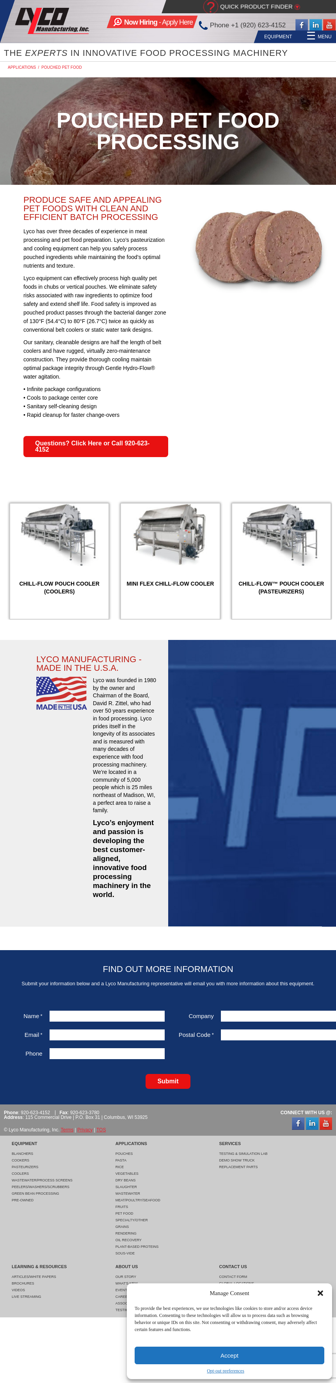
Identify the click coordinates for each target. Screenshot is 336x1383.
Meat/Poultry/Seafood (138, 1200)
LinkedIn (315, 25)
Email (34, 1034)
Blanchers (22, 1154)
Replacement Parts (238, 1167)
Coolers (20, 1174)
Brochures (23, 1283)
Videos (18, 1290)
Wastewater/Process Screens (42, 1180)
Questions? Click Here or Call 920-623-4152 (92, 446)
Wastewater (128, 1193)
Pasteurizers (25, 1167)
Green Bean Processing (35, 1193)
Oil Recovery (129, 1240)
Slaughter (126, 1187)
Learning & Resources (262, 36)
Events (123, 1290)
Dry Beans (126, 1180)
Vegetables (127, 1174)
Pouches (124, 1154)
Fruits (122, 1207)
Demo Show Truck (237, 1160)
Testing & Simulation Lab (243, 1154)
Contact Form (233, 1277)
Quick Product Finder (256, 6)
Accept (229, 1355)
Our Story (126, 1277)
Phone (33, 1053)
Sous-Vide (125, 1253)
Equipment (127, 36)
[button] (320, 1293)
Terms (67, 1130)
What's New (127, 1283)
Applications (169, 36)
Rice (120, 1167)
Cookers (20, 1160)
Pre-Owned (23, 1200)
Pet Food (124, 1213)
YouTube (329, 25)
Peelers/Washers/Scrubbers (40, 1187)
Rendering (126, 1233)
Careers (124, 1297)
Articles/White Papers (34, 1277)
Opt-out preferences (225, 1371)
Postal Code (196, 1034)
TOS (101, 1130)
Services (209, 36)
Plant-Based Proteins (137, 1247)
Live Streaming (26, 1297)
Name (32, 1016)
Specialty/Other (132, 1220)
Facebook (301, 25)
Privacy (84, 1130)
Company (200, 1016)
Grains (122, 1227)
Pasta (121, 1160)
